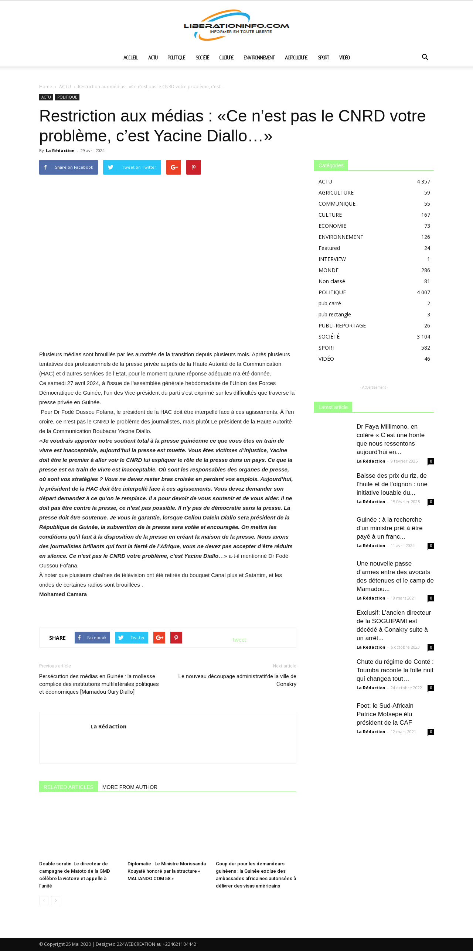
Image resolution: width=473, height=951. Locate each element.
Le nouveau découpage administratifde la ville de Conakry (237, 680)
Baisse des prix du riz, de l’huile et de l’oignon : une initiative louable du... (392, 484)
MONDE (328, 270)
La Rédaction (60, 150)
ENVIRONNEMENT (259, 58)
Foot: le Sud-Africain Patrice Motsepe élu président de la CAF (385, 714)
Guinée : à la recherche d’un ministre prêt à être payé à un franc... (390, 528)
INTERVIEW (332, 258)
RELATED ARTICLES (68, 787)
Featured (329, 247)
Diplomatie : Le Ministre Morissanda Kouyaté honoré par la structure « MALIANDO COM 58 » (166, 871)
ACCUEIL (130, 58)
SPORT (323, 58)
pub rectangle (335, 314)
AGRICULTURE (296, 58)
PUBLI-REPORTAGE (342, 325)
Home (45, 86)
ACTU (152, 58)
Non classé (332, 281)
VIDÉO (344, 58)
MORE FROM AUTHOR (129, 787)
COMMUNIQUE (337, 203)
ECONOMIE (332, 225)
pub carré (330, 303)
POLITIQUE (176, 58)
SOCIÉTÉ (202, 58)
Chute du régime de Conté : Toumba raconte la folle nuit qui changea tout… (395, 670)
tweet (239, 639)
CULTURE (227, 58)
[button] (425, 58)
